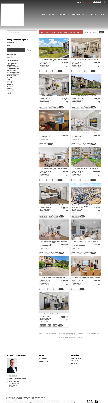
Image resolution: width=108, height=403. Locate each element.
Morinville (9, 88)
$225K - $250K (43, 143)
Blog (103, 15)
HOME (43, 15)
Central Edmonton (12, 70)
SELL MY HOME (75, 363)
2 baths (54, 71)
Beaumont (10, 84)
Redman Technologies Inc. (29, 397)
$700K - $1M (43, 71)
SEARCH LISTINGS (76, 358)
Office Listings (11, 65)
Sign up (29, 50)
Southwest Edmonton (13, 74)
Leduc (8, 79)
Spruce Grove (10, 83)
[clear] (12, 57)
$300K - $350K (43, 289)
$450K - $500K (43, 107)
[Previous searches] (23, 50)
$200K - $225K (75, 216)
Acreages (9, 92)
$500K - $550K (75, 71)
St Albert (9, 77)
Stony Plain (10, 86)
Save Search (14, 50)
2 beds (49, 71)
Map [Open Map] (101, 32)
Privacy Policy (37, 397)
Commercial (10, 90)
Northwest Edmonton (13, 68)
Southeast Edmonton (13, 72)
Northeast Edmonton (12, 67)
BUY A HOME (74, 361)
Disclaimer (43, 397)
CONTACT (93, 15)
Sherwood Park (11, 81)
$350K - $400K (75, 107)
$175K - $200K (75, 289)
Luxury (9, 93)
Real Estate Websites (18, 397)
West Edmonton (11, 76)
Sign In (105, 2)
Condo (60, 71)
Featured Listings (12, 63)
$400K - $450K (75, 143)
